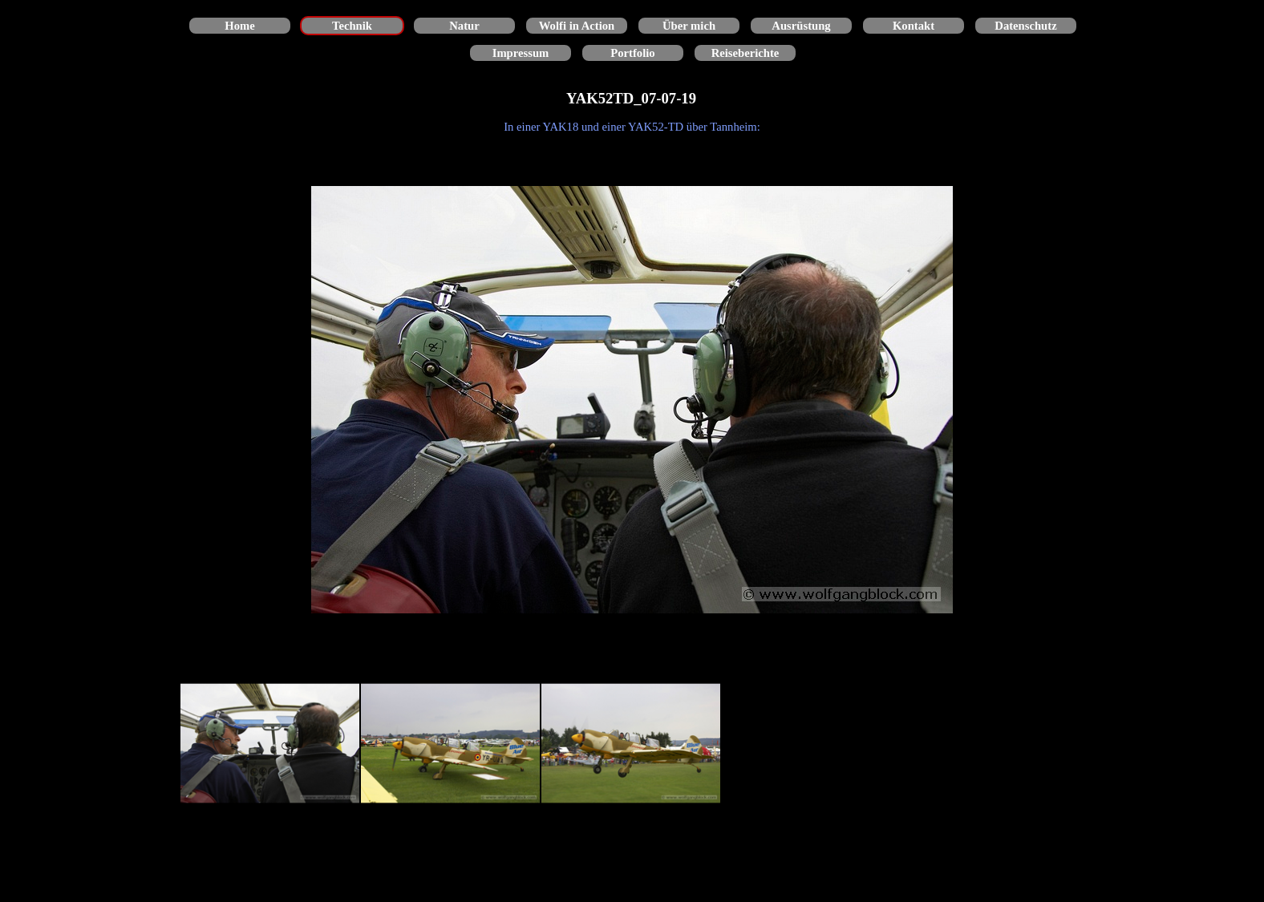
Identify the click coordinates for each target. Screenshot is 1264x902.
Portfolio (632, 53)
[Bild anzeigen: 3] (631, 743)
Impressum (520, 53)
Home (239, 25)
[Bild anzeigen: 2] (450, 743)
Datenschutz (1025, 25)
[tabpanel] (632, 127)
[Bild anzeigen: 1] (270, 743)
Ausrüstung (801, 25)
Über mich (688, 25)
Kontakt (913, 25)
